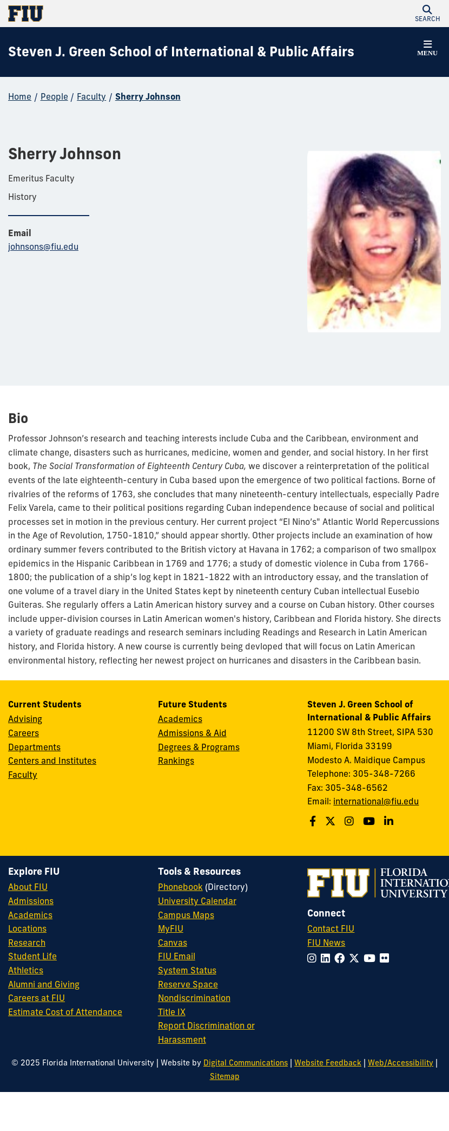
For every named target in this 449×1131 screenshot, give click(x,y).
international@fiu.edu (376, 801)
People (54, 96)
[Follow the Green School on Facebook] (314, 821)
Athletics (25, 970)
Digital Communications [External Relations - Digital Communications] (245, 1063)
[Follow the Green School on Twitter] (331, 821)
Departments (34, 747)
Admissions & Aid (192, 732)
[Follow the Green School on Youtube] (370, 821)
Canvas (172, 942)
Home (19, 96)
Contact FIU (330, 928)
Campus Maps (186, 914)
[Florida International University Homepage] (116, 13)
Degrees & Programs (199, 747)
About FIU (28, 886)
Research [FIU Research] (26, 942)
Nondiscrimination (194, 997)
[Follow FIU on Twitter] (356, 958)
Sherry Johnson (148, 96)
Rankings (176, 760)
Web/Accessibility (400, 1063)
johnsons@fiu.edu (43, 246)
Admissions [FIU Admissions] (31, 900)
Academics (180, 718)
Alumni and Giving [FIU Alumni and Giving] (44, 984)
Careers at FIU (36, 997)
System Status (187, 970)
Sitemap (225, 1076)
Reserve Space (188, 984)
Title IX (172, 1011)
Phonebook (180, 886)
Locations (27, 928)
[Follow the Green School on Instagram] (350, 821)
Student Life (32, 956)
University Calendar (197, 900)
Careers (23, 732)
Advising (25, 718)
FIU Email (176, 956)
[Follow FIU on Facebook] (341, 958)
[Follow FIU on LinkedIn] (327, 958)
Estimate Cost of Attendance (65, 1011)
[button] (427, 13)
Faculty (91, 96)
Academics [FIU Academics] (30, 914)
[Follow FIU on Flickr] (386, 958)
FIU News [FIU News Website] (326, 942)
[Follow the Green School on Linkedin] (390, 821)
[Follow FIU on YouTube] (372, 958)
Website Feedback (327, 1063)
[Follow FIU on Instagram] (314, 958)
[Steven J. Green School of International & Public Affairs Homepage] (181, 52)
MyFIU (170, 928)
